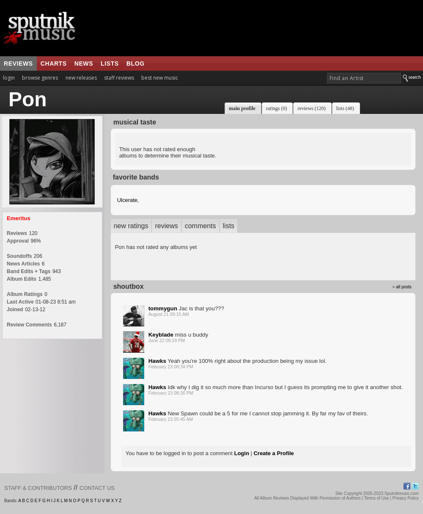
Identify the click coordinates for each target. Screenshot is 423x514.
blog (135, 63)
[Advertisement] (262, 28)
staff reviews (119, 77)
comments (200, 225)
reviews (18, 63)
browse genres (40, 77)
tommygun (162, 308)
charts (54, 63)
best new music (159, 77)
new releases (81, 77)
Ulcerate (127, 200)
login (9, 77)
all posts (404, 287)
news (83, 63)
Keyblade (160, 335)
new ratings (131, 225)
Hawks (157, 361)
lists (110, 63)
